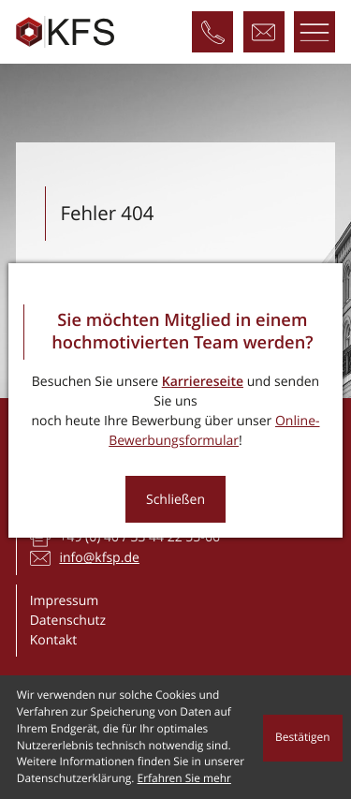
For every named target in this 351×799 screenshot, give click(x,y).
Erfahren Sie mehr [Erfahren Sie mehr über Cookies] (184, 778)
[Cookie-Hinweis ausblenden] (303, 738)
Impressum (64, 601)
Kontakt (54, 640)
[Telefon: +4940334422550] (212, 31)
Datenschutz (68, 620)
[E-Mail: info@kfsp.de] (264, 31)
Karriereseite (202, 382)
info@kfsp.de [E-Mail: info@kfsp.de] (99, 558)
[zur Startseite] (65, 32)
